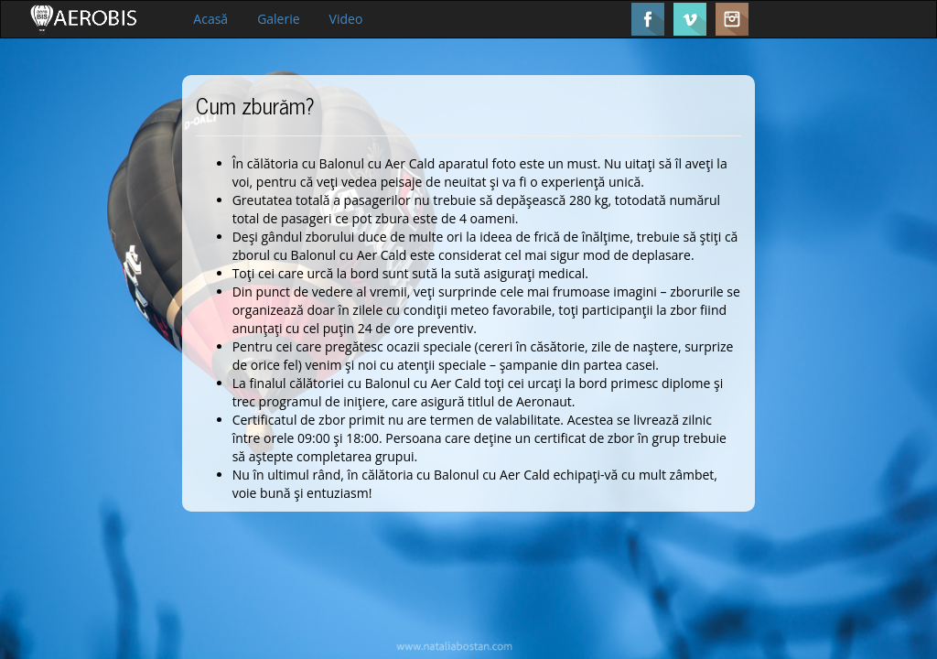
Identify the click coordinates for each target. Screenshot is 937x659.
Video (346, 18)
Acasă (210, 18)
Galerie (278, 18)
